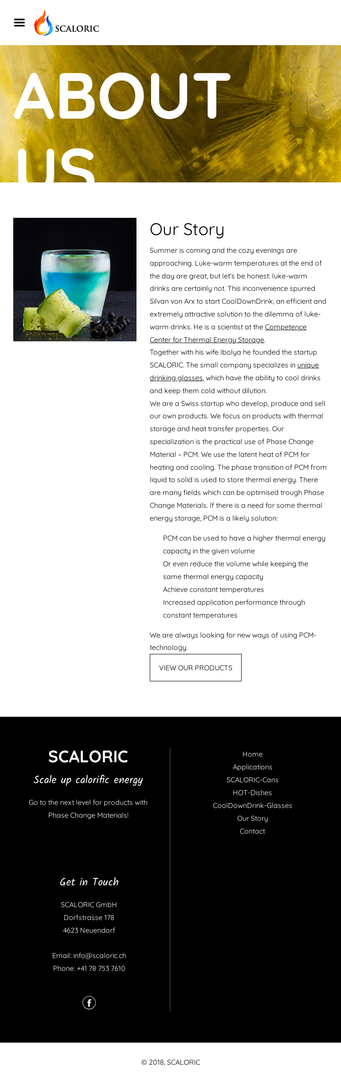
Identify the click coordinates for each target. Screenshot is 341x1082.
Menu (22, 22)
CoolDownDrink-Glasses (252, 805)
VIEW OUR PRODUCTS (195, 667)
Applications (253, 766)
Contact (252, 831)
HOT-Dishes (252, 792)
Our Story (252, 818)
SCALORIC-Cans (253, 779)
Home (252, 754)
